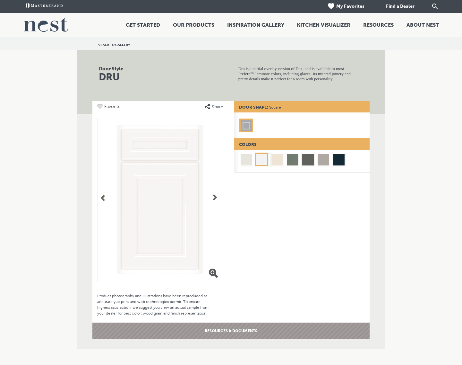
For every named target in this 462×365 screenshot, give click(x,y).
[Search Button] (435, 6)
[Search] (428, 6)
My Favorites (345, 6)
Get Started (143, 25)
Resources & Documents (231, 331)
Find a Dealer (400, 6)
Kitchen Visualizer (323, 25)
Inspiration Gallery (255, 25)
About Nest (422, 25)
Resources (378, 25)
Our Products (193, 25)
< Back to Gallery (114, 45)
